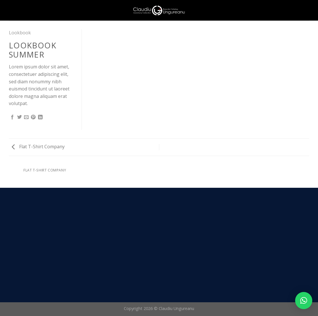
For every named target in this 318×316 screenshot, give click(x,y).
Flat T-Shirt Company (38, 146)
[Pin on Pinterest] (33, 117)
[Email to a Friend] (26, 117)
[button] (303, 300)
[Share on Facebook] (12, 117)
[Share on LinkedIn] (40, 117)
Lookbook (20, 32)
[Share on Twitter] (19, 117)
